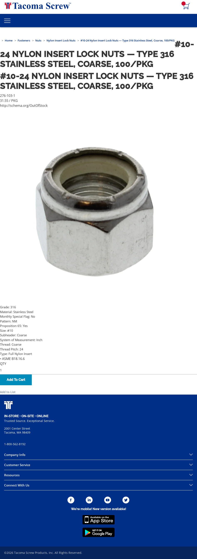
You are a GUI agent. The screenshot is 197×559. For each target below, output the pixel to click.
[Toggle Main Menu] (7, 20)
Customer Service (17, 465)
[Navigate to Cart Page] (186, 6)
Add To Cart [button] (16, 380)
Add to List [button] (8, 392)
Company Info (14, 455)
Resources (12, 475)
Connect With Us (16, 485)
